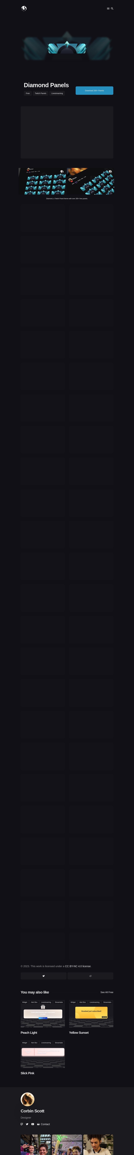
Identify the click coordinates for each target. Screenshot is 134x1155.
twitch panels (40, 93)
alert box (34, 1002)
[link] (22, 1124)
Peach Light (29, 1032)
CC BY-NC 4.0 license (78, 966)
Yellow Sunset (78, 1032)
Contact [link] (43, 1124)
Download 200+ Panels (94, 91)
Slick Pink (27, 1073)
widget (24, 1002)
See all (106, 992)
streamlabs (59, 1002)
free (28, 93)
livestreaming (57, 93)
